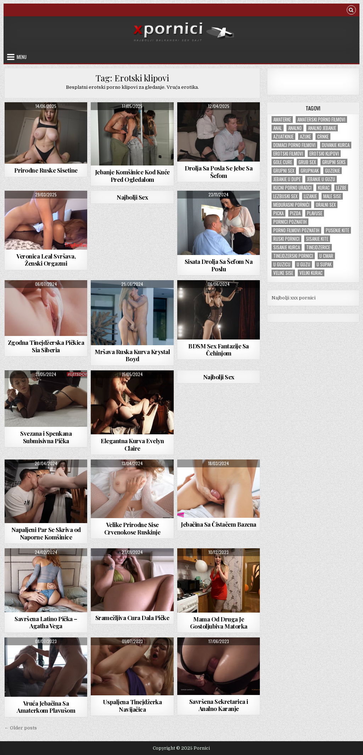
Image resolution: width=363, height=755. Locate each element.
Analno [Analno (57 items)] (295, 128)
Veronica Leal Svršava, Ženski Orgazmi (46, 259)
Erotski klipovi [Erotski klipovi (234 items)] (324, 153)
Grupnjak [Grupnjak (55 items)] (310, 170)
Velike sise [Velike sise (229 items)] (283, 273)
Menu (22, 56)
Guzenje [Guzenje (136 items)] (332, 170)
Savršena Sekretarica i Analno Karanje (218, 704)
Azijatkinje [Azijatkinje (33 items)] (283, 136)
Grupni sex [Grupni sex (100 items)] (283, 170)
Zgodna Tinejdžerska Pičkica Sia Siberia (46, 345)
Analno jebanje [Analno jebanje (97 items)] (322, 128)
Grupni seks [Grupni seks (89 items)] (334, 162)
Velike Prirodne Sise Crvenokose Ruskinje (132, 528)
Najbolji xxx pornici (293, 297)
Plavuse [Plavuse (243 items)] (314, 213)
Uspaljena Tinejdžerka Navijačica (132, 705)
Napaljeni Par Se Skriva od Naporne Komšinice (46, 533)
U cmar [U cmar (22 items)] (326, 255)
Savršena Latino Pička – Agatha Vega (46, 622)
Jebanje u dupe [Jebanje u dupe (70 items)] (287, 179)
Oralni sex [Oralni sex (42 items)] (326, 204)
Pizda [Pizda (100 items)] (295, 213)
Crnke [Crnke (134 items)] (323, 136)
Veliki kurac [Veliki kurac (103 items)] (311, 273)
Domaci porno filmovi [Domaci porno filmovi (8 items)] (294, 145)
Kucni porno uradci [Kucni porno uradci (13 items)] (292, 187)
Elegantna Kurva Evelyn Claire (132, 444)
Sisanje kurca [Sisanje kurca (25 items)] (286, 247)
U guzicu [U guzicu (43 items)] (281, 264)
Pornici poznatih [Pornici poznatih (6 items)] (290, 221)
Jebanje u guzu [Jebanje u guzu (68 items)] (321, 179)
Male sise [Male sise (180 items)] (332, 196)
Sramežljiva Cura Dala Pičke (132, 617)
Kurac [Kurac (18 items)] (324, 187)
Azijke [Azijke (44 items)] (305, 136)
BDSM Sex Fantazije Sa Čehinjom (218, 349)
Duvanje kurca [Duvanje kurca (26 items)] (336, 145)
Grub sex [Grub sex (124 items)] (307, 162)
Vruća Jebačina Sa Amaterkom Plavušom (46, 706)
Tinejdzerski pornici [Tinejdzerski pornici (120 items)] (293, 255)
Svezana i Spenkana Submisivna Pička (46, 436)
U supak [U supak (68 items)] (324, 264)
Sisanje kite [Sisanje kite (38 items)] (317, 238)
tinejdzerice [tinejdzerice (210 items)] (318, 247)
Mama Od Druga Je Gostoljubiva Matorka (218, 622)
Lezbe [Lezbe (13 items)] (341, 187)
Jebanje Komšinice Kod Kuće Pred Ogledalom (132, 175)
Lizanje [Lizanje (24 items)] (310, 196)
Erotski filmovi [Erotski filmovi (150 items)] (288, 153)
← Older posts (20, 727)
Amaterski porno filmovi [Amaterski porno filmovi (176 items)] (321, 119)
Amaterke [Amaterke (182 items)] (282, 119)
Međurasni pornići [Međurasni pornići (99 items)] (291, 204)
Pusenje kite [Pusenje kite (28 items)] (337, 230)
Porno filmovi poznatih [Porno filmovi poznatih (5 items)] (296, 230)
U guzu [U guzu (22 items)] (303, 264)
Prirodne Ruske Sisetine (46, 170)
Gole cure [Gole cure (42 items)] (282, 162)
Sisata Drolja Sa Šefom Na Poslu (219, 264)
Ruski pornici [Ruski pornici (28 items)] (286, 238)
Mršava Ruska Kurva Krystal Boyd (132, 355)
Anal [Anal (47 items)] (277, 128)
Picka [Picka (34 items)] (278, 213)
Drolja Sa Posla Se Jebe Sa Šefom (218, 171)
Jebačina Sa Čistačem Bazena (218, 524)
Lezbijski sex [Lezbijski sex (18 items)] (285, 196)
